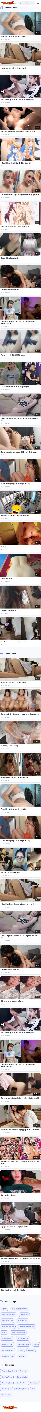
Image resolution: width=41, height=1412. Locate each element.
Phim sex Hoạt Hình (8, 1371)
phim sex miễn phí (8, 1326)
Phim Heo (23, 1371)
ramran (36, 1344)
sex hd (21, 1350)
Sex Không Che (7, 1383)
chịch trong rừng (7, 1320)
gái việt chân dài (22, 1338)
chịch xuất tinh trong (8, 1314)
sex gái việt (24, 1314)
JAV (33, 1389)
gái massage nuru (7, 1350)
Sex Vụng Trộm (7, 1377)
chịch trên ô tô (22, 1320)
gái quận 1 (22, 1356)
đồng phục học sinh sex (19, 1309)
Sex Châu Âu (34, 1383)
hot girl (4, 1332)
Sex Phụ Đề (20, 1383)
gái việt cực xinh (7, 1344)
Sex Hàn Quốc (6, 1389)
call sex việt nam (23, 1344)
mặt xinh (31, 1350)
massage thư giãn (8, 1356)
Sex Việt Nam (6, 1395)
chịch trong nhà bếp (18, 1332)
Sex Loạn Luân (22, 1377)
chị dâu (4, 1309)
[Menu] (38, 3)
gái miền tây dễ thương (26, 1326)
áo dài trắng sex (7, 1338)
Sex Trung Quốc (21, 1389)
